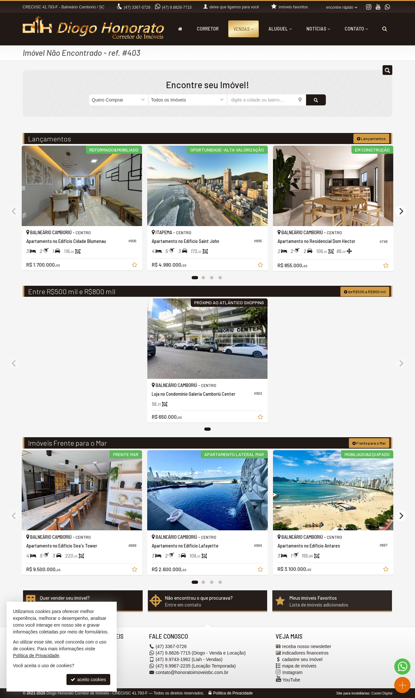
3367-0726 (137, 7)
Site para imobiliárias (352, 693)
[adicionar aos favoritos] (135, 265)
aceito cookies (88, 679)
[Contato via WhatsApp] (402, 666)
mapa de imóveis (299, 665)
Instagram (292, 672)
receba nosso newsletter (306, 646)
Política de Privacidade (233, 693)
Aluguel (280, 28)
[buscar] (316, 99)
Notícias (318, 28)
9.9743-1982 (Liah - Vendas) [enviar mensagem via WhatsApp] (189, 659)
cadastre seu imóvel (302, 659)
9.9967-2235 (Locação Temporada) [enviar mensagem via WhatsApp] (196, 665)
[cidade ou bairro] (266, 99)
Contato (356, 28)
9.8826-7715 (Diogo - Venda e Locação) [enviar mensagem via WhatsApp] (201, 653)
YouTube (291, 679)
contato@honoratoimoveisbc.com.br (192, 672)
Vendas (243, 29)
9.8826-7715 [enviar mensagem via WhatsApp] (177, 7)
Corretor (208, 28)
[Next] (400, 211)
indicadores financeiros (305, 653)
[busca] (384, 28)
